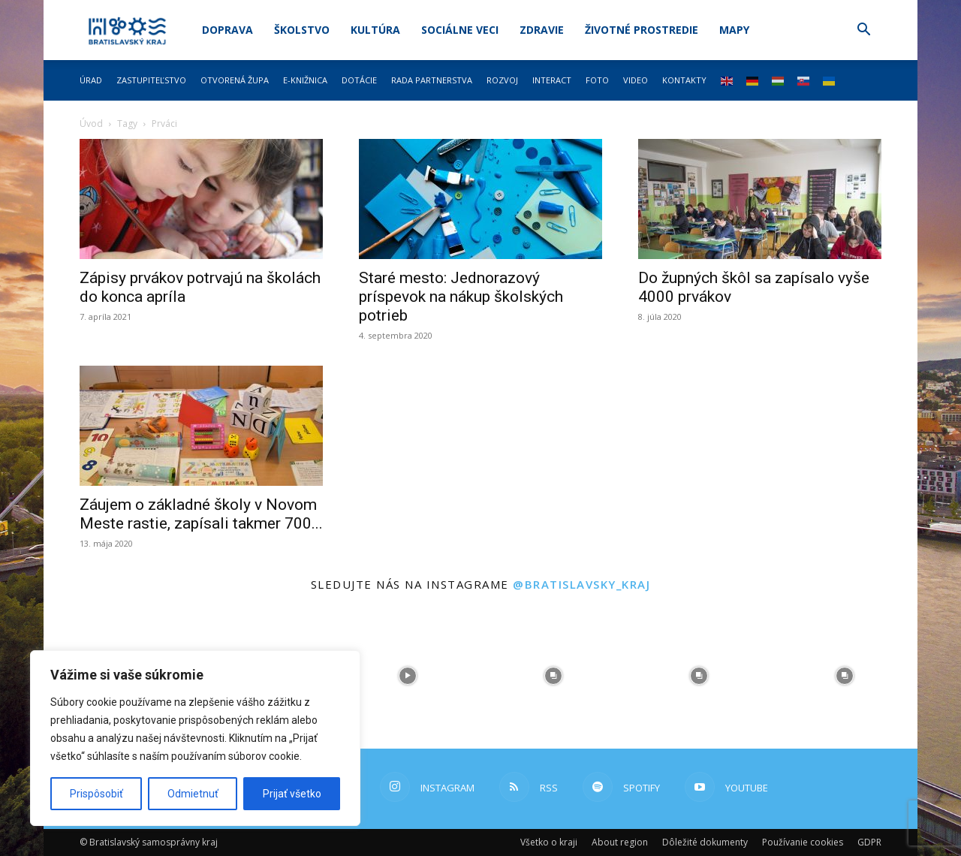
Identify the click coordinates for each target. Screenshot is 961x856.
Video (635, 80)
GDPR (869, 842)
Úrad (91, 80)
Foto (597, 80)
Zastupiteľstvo (151, 80)
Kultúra (375, 30)
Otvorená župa (234, 80)
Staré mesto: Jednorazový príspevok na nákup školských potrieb (461, 296)
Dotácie (359, 80)
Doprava (227, 30)
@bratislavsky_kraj (581, 584)
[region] (195, 738)
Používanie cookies (802, 842)
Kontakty (684, 80)
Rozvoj (502, 80)
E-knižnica (305, 80)
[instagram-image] (407, 676)
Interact (551, 80)
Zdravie (542, 30)
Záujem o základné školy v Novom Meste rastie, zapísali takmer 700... (201, 514)
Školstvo (302, 30)
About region (620, 842)
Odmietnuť (192, 794)
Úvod (91, 123)
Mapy (734, 30)
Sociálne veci (460, 30)
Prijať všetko (292, 794)
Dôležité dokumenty (705, 842)
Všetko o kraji (548, 842)
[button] (863, 31)
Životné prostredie (641, 30)
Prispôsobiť (96, 794)
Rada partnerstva (431, 80)
